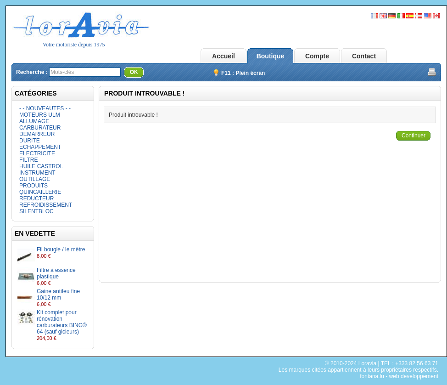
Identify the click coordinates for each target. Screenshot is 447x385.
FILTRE (28, 160)
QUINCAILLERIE (40, 192)
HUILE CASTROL (41, 166)
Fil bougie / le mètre (61, 249)
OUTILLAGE (34, 179)
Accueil (223, 56)
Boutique (271, 56)
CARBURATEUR (40, 128)
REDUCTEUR (36, 198)
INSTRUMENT (37, 173)
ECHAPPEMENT (40, 147)
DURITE (29, 140)
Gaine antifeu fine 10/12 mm (58, 294)
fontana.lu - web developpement (399, 376)
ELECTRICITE (37, 153)
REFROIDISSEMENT (45, 205)
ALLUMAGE (34, 121)
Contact (364, 56)
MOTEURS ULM (39, 115)
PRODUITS (33, 185)
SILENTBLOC (36, 211)
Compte (317, 56)
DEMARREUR (37, 134)
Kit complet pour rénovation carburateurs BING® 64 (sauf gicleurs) (62, 322)
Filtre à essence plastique (56, 273)
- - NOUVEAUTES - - (45, 108)
